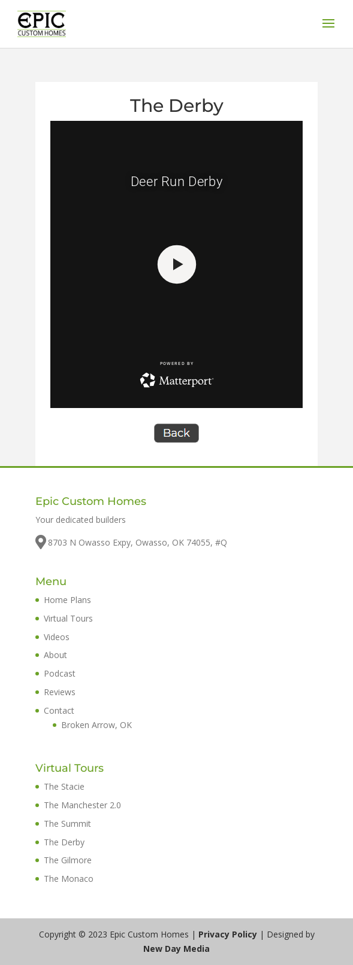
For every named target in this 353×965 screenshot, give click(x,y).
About (55, 654)
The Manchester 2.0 (82, 805)
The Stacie (64, 786)
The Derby (64, 842)
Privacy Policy (227, 934)
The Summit (67, 823)
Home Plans (67, 599)
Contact (59, 710)
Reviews (60, 692)
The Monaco (68, 878)
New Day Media (176, 948)
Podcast (60, 673)
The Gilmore (68, 860)
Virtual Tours (68, 618)
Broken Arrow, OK (96, 724)
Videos (57, 637)
